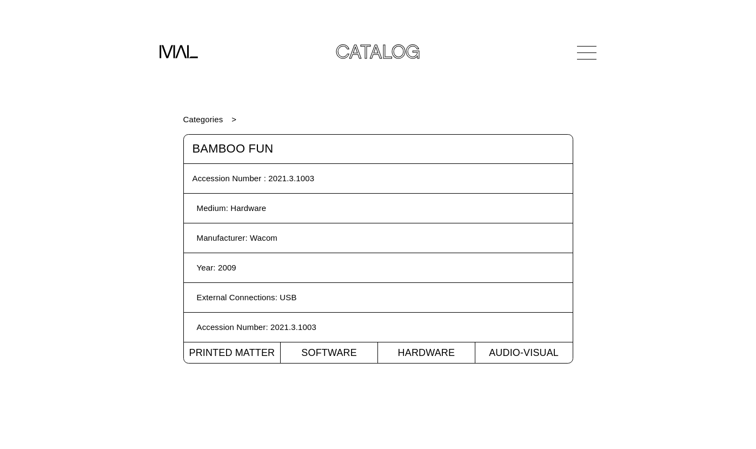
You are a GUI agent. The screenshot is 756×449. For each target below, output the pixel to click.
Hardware (426, 352)
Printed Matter (232, 352)
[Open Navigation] (586, 52)
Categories (203, 119)
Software (329, 352)
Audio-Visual (524, 352)
